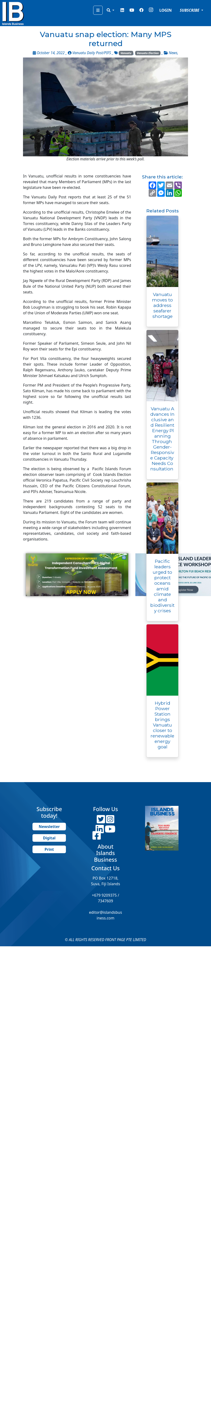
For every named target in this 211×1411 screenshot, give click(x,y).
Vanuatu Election (148, 53)
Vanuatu (126, 53)
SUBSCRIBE (190, 10)
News (173, 52)
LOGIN (165, 10)
